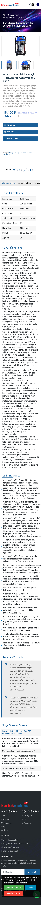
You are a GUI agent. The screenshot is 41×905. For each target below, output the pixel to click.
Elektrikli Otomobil (9, 851)
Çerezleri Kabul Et (14, 887)
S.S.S (24, 819)
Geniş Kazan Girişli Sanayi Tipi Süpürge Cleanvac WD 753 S (19, 77)
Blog (3, 827)
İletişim (4, 830)
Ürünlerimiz (12, 15)
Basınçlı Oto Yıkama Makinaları (14, 843)
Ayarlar (30, 887)
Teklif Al (9, 125)
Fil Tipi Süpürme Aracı (10, 847)
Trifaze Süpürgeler (9, 840)
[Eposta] (20, 872)
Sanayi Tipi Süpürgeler (12, 17)
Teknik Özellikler (8, 183)
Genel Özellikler (25, 183)
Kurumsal (5, 819)
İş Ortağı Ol (27, 815)
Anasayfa (5, 815)
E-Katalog (26, 823)
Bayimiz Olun (11, 139)
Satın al (9, 132)
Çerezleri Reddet (13, 893)
